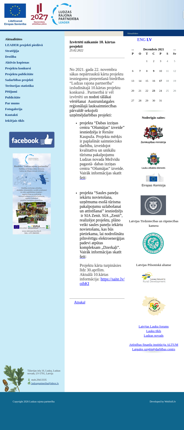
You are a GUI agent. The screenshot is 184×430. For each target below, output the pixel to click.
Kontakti (11, 115)
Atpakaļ (79, 302)
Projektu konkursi (18, 68)
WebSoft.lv (170, 401)
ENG (141, 39)
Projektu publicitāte (19, 74)
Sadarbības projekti (19, 80)
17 (160, 80)
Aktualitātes (13, 39)
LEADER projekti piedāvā (24, 45)
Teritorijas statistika (19, 86)
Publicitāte (12, 97)
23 (153, 90)
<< (132, 50)
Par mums (12, 103)
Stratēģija (12, 51)
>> (174, 50)
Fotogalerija (13, 109)
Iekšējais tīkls (14, 120)
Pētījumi (11, 91)
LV (149, 39)
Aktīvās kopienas (17, 62)
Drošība (10, 56)
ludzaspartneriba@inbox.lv (45, 383)
